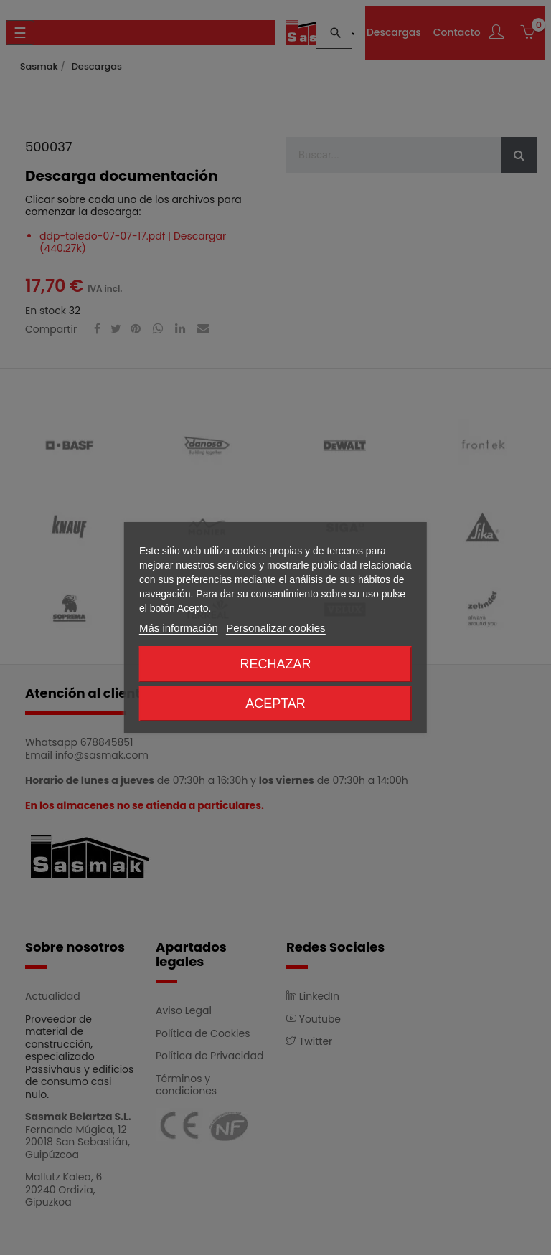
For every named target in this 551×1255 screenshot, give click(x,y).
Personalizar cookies (275, 628)
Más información (178, 628)
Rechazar (275, 664)
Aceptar (275, 703)
